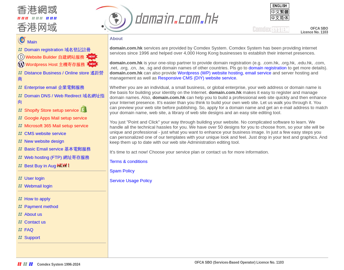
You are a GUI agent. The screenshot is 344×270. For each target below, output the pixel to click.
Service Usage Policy (131, 180)
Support (29, 237)
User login (31, 178)
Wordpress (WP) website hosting (209, 72)
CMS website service (42, 133)
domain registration (268, 67)
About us (30, 214)
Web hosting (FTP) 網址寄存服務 (53, 157)
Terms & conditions (129, 161)
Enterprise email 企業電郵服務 (51, 87)
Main (27, 41)
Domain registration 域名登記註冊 (54, 49)
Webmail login (35, 186)
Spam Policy (122, 170)
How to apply (34, 198)
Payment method (38, 206)
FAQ (26, 229)
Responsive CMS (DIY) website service (197, 77)
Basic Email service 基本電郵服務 (54, 148)
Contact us (32, 222)
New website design (41, 141)
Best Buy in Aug (44, 165)
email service (258, 72)
